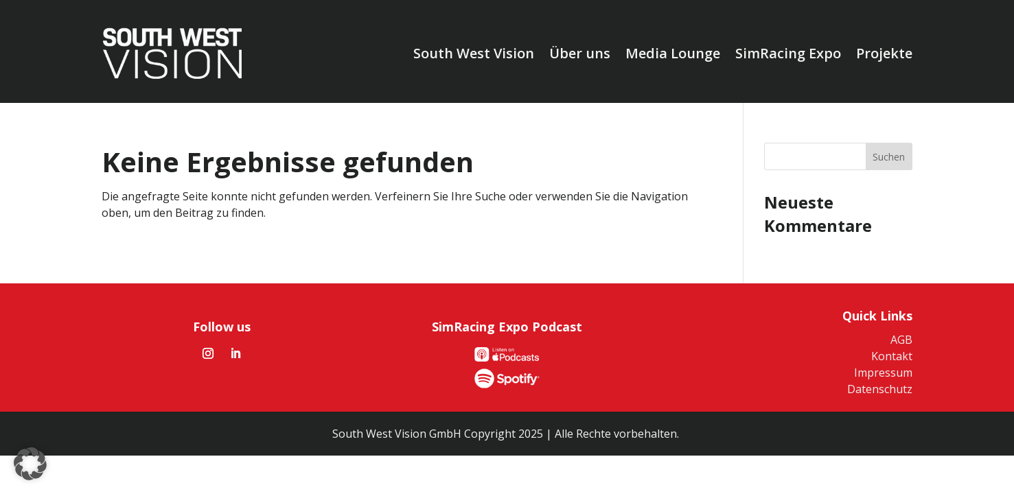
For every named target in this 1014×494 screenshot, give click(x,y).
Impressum (883, 372)
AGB (901, 339)
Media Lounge (672, 53)
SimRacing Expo (788, 53)
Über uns (579, 53)
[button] (30, 464)
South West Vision (473, 53)
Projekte (884, 53)
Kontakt (891, 356)
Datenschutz (879, 389)
